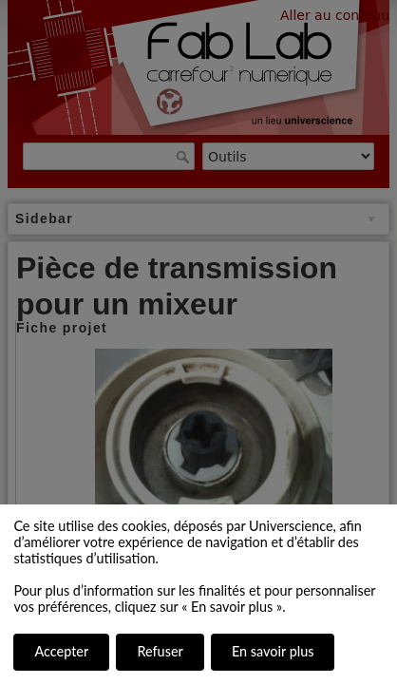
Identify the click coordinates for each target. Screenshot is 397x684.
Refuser (159, 651)
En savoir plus (272, 651)
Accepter (61, 651)
